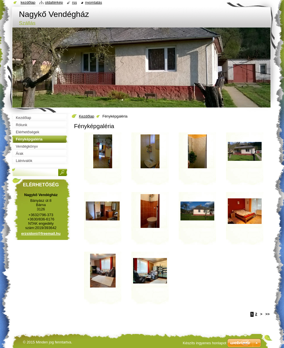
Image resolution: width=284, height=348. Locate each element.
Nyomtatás (93, 2)
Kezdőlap (86, 116)
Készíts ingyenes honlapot (204, 343)
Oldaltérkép (54, 2)
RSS (74, 2)
